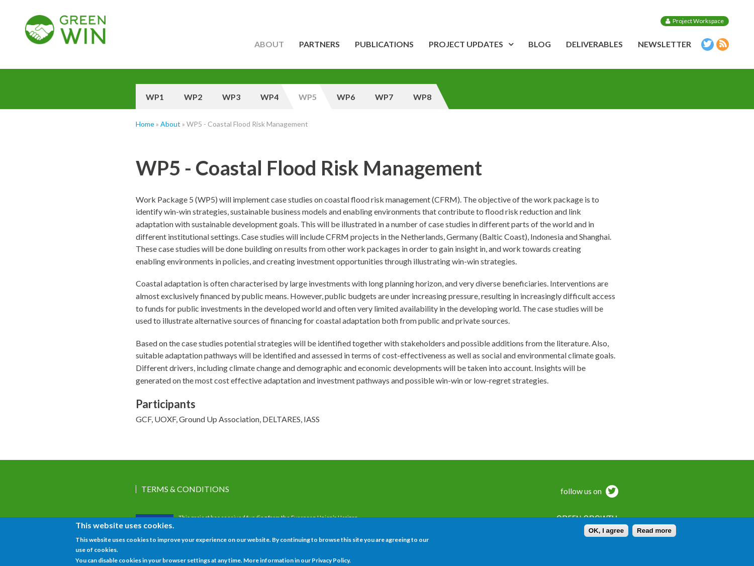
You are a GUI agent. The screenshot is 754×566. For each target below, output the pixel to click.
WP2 (193, 97)
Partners (319, 44)
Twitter (706, 46)
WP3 (231, 97)
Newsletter (664, 44)
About (269, 44)
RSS (721, 46)
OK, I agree (606, 533)
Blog (539, 44)
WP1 (155, 97)
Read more (654, 533)
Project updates (466, 44)
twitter (610, 492)
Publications (384, 44)
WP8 (422, 97)
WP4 (269, 97)
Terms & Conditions (185, 489)
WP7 (384, 97)
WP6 (346, 97)
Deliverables (594, 44)
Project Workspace (698, 21)
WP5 (308, 97)
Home (145, 124)
